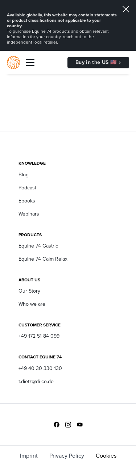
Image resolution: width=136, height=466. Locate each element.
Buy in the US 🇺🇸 (96, 62)
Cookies (106, 455)
